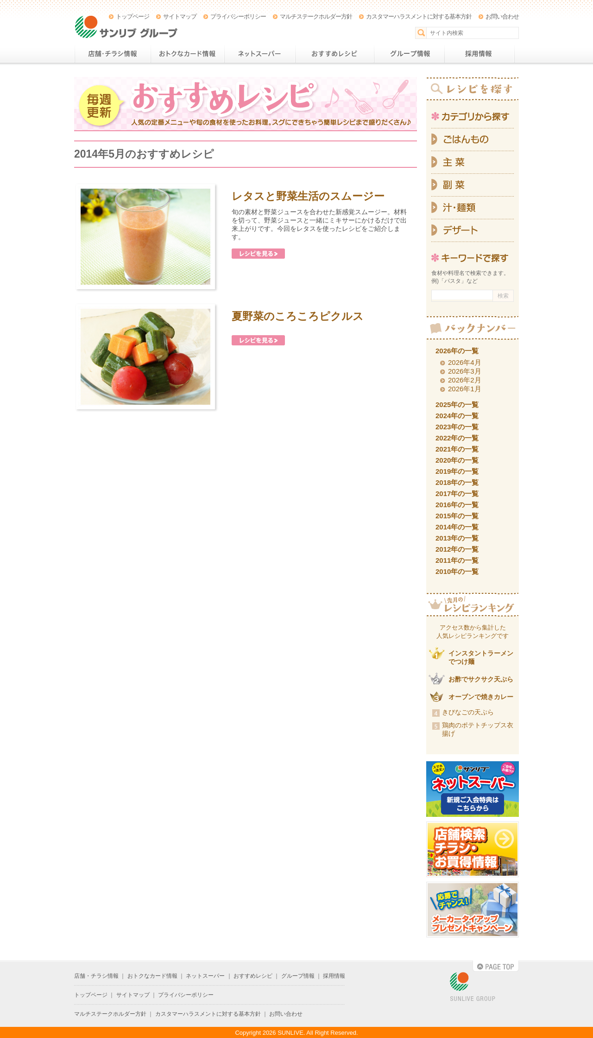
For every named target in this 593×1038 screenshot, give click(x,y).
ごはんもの (472, 139)
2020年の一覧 (457, 460)
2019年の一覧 (457, 471)
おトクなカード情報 (187, 54)
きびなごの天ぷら (468, 712)
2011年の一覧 (457, 560)
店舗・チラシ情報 (112, 54)
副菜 (472, 185)
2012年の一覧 (457, 549)
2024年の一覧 (457, 416)
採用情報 (479, 54)
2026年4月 (464, 362)
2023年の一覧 (457, 427)
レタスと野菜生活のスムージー (308, 196)
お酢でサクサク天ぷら (480, 679)
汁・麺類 (472, 208)
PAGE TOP (496, 966)
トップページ (132, 16)
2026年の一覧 (457, 351)
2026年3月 (464, 371)
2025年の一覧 (457, 404)
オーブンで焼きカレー (480, 696)
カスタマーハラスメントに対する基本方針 (419, 16)
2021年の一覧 (457, 449)
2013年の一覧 (457, 538)
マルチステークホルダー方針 (316, 16)
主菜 (472, 162)
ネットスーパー (259, 54)
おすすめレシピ (334, 54)
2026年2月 (464, 380)
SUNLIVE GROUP (472, 987)
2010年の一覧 (457, 571)
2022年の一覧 (457, 438)
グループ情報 (409, 54)
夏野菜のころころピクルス (298, 316)
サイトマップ (179, 16)
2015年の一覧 (457, 516)
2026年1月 (464, 389)
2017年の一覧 (457, 493)
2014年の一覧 (457, 527)
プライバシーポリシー (238, 16)
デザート (472, 230)
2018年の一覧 (457, 482)
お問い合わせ (502, 16)
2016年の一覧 (457, 505)
